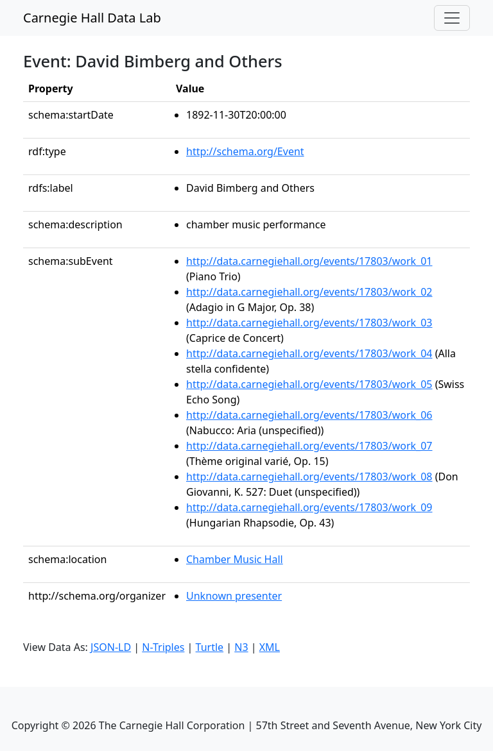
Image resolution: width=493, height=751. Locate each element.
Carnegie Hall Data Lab (92, 17)
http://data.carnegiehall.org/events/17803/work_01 (309, 261)
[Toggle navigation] (452, 18)
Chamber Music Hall (234, 559)
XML (269, 647)
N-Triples (163, 647)
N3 (241, 647)
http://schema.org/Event (245, 151)
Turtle (210, 647)
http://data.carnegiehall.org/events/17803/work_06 (309, 415)
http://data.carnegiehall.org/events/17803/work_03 (309, 323)
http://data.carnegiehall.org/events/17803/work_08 (309, 476)
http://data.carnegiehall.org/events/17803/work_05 (309, 384)
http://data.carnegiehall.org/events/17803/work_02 (309, 292)
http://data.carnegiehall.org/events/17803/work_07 (309, 446)
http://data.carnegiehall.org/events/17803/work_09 (309, 507)
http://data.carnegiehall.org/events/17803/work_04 (309, 353)
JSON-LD (111, 647)
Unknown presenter (234, 596)
